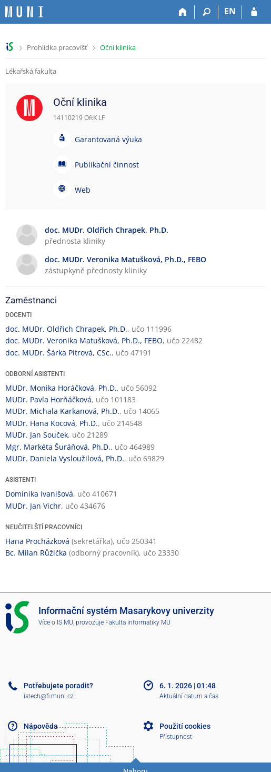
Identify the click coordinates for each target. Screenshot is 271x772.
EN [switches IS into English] (230, 11)
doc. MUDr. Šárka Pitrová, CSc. (58, 353)
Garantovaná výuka (108, 139)
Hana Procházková (37, 541)
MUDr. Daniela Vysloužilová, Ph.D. (64, 458)
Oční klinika (118, 47)
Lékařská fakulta (30, 71)
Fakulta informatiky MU (137, 622)
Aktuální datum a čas (188, 696)
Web (83, 190)
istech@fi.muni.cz (49, 696)
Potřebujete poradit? (58, 685)
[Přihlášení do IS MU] (254, 12)
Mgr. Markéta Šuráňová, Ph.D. (58, 447)
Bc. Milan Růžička (36, 553)
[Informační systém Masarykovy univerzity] (24, 12)
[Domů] (183, 12)
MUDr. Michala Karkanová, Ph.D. (62, 411)
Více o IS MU (55, 622)
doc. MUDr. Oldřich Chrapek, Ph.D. (66, 329)
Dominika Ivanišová (39, 494)
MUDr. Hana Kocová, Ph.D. (51, 423)
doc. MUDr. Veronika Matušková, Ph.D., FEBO (84, 340)
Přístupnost (175, 736)
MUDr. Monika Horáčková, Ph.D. (61, 388)
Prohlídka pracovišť (57, 47)
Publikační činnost (107, 165)
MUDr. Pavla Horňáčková (48, 399)
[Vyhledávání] (206, 12)
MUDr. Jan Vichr (33, 506)
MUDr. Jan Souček (36, 435)
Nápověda (41, 726)
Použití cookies (184, 726)
